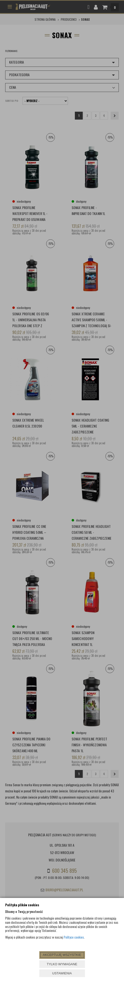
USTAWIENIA (62, 973)
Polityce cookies (74, 937)
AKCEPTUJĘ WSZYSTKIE (62, 955)
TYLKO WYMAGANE (62, 964)
